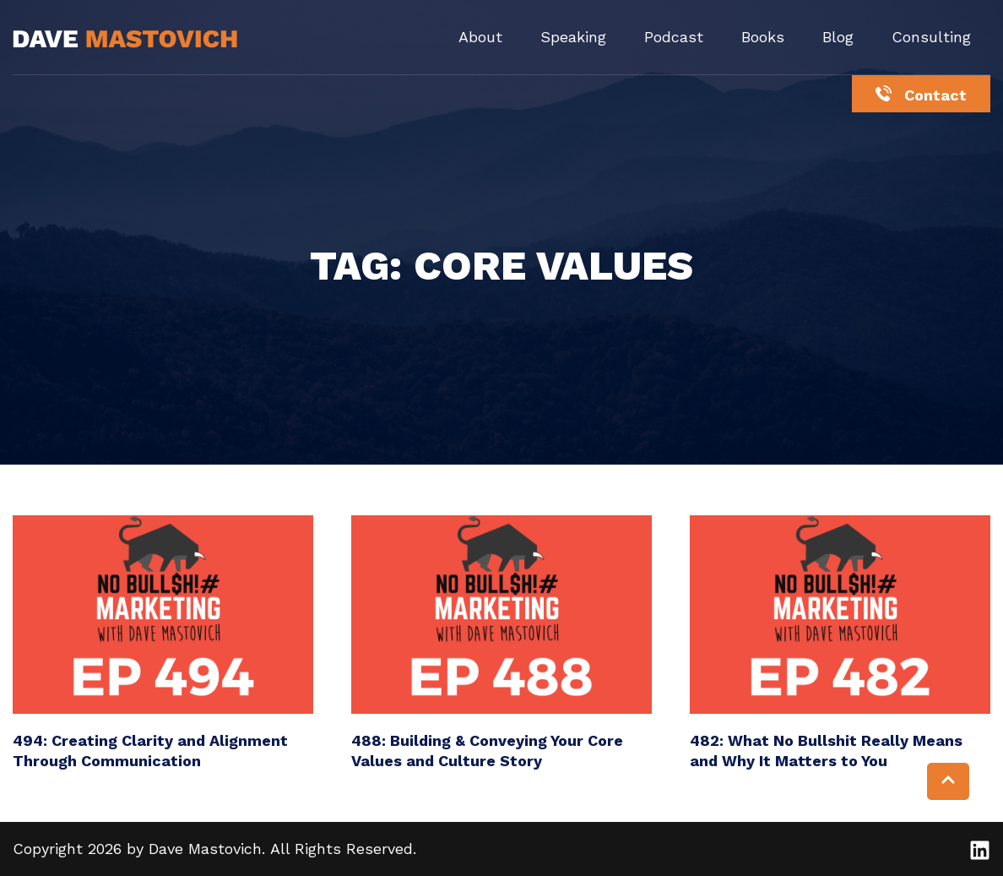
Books (762, 37)
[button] (948, 781)
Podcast (673, 37)
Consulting (931, 37)
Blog (838, 37)
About (480, 37)
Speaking (573, 37)
